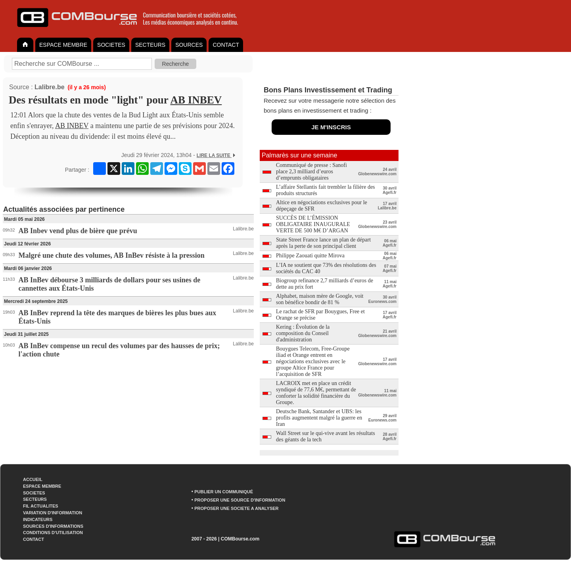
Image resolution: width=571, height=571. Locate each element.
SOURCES (189, 45)
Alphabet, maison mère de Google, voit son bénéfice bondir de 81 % (319, 299)
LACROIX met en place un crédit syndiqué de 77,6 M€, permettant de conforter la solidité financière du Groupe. (316, 392)
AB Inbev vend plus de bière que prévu (78, 231)
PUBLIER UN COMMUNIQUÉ (223, 491)
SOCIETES (111, 45)
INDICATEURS (37, 519)
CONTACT (226, 45)
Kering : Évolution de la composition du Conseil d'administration (303, 333)
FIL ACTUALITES (40, 506)
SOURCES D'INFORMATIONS (53, 526)
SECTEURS (150, 45)
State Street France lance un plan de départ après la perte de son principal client (323, 243)
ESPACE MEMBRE (63, 45)
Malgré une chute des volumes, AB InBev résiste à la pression (112, 255)
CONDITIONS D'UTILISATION (53, 532)
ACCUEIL (32, 479)
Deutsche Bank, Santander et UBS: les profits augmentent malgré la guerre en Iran (319, 417)
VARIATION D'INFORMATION (52, 512)
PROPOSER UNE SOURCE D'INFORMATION (239, 500)
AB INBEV (196, 100)
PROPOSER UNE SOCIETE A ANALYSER (236, 508)
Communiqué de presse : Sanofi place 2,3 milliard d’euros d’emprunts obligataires (311, 171)
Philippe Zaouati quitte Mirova (310, 256)
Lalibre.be (49, 87)
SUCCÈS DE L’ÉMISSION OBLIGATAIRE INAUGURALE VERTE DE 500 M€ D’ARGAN (313, 224)
